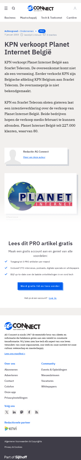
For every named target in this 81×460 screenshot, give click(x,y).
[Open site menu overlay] (5, 8)
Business (10, 17)
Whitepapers (49, 386)
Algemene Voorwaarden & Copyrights (23, 441)
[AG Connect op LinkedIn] (14, 412)
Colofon (9, 386)
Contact (9, 381)
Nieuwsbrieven (50, 375)
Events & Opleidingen (54, 369)
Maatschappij (28, 17)
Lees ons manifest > (14, 353)
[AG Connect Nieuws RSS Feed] (36, 412)
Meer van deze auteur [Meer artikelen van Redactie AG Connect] (34, 157)
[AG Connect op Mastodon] (21, 412)
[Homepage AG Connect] (40, 8)
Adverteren (11, 375)
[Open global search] (13, 8)
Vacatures (47, 381)
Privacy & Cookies (13, 447)
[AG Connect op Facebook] (29, 412)
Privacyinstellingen (15, 397)
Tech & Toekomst (51, 17)
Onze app (10, 392)
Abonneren (11, 369)
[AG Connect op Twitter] (6, 412)
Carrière (72, 17)
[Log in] (75, 8)
